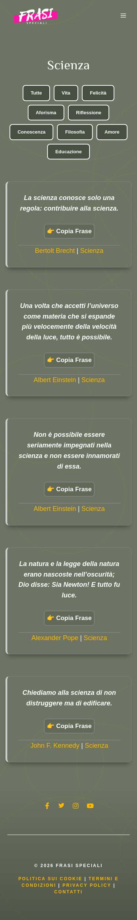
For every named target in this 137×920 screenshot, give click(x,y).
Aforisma (46, 112)
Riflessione (88, 112)
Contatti (68, 891)
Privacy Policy (87, 885)
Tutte (36, 93)
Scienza (91, 250)
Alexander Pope (54, 638)
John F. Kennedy (54, 745)
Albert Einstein (55, 380)
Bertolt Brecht (55, 250)
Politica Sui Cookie (50, 878)
